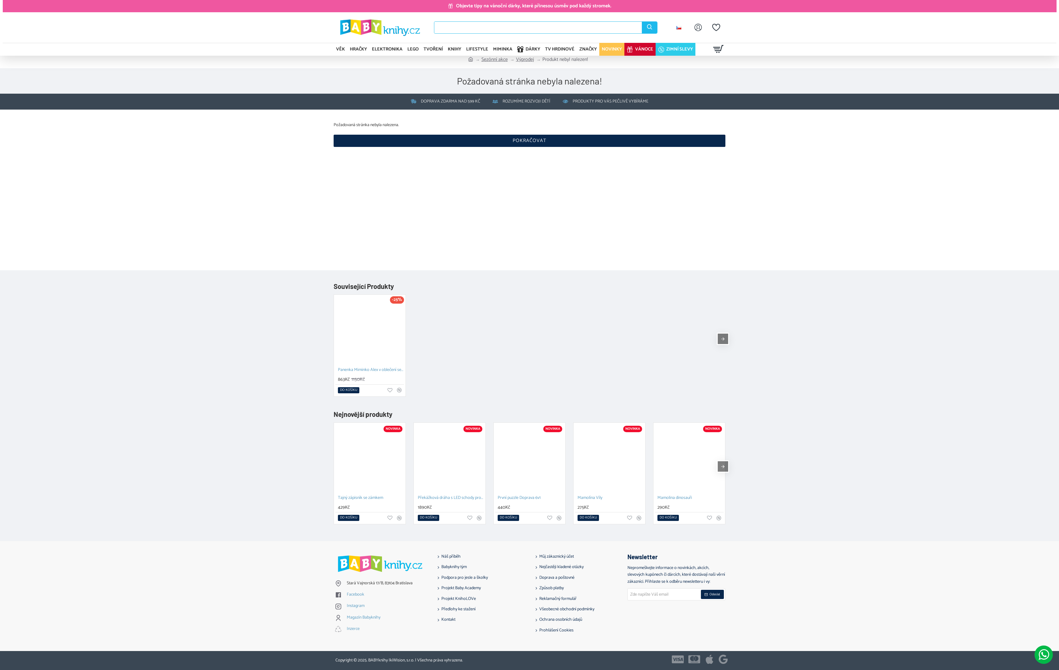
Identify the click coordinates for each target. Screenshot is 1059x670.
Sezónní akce (494, 60)
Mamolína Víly (590, 498)
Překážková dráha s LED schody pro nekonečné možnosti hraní (451, 498)
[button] (348, 390)
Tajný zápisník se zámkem (360, 498)
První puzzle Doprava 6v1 (519, 498)
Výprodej (525, 60)
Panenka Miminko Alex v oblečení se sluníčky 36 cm (371, 370)
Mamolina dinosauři (674, 498)
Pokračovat (529, 141)
